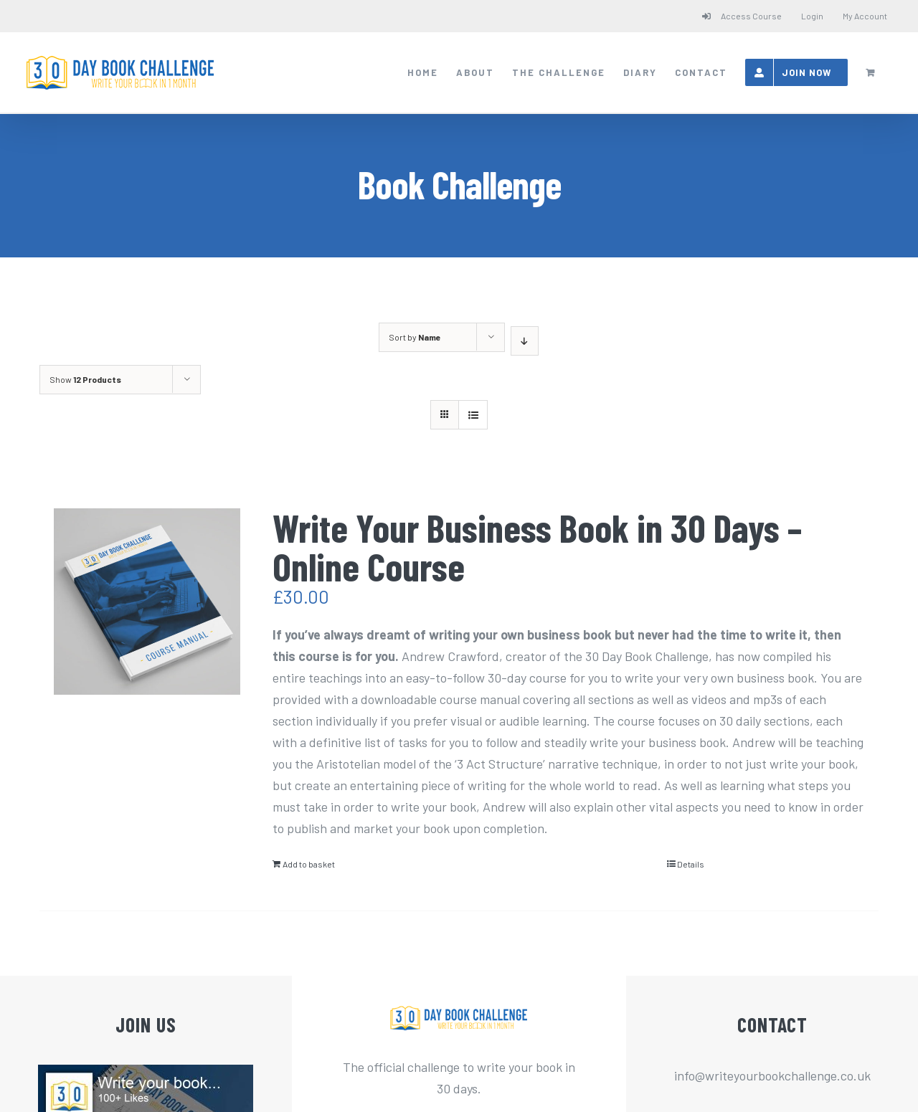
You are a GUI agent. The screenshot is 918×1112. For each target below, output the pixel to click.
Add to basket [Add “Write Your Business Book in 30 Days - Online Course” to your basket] (309, 864)
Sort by (415, 337)
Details (690, 864)
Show (85, 379)
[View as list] (473, 415)
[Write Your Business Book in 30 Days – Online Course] (147, 601)
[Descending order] (525, 341)
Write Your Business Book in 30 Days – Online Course (537, 546)
